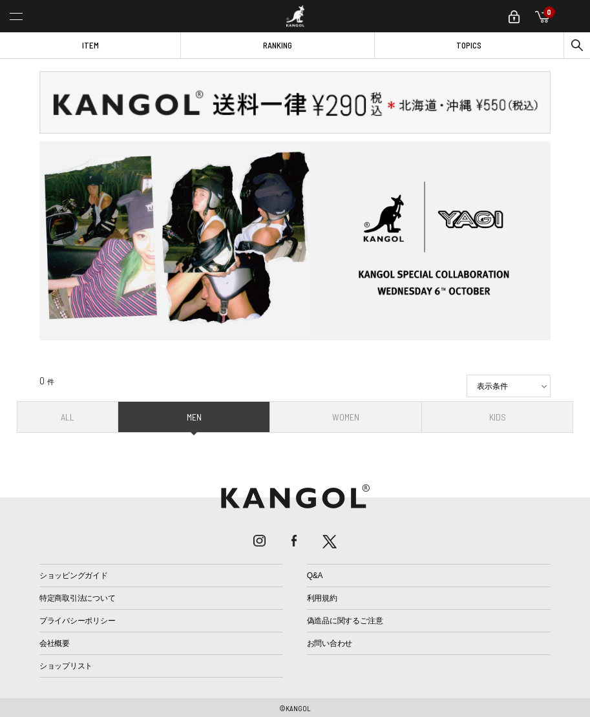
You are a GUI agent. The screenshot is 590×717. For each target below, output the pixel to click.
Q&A (315, 575)
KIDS (497, 416)
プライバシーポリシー (77, 620)
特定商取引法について (77, 598)
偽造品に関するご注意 (345, 620)
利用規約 (322, 598)
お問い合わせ (330, 643)
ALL (67, 416)
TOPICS (468, 45)
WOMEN (345, 416)
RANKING (277, 45)
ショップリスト (65, 665)
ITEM (90, 45)
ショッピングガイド (73, 575)
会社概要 (54, 643)
